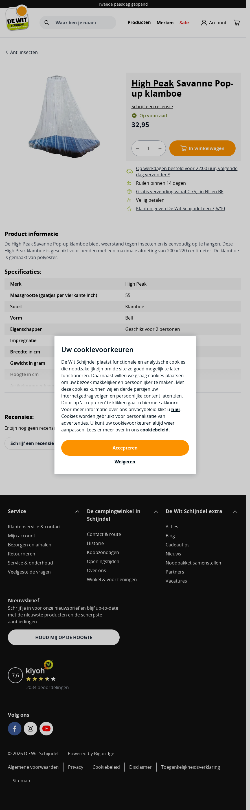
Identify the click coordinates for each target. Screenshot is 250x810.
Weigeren (125, 462)
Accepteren (125, 448)
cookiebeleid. (155, 430)
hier (175, 409)
